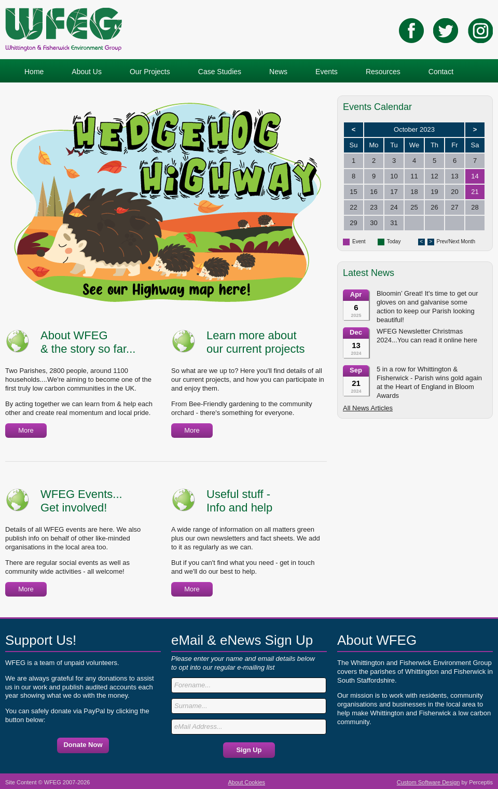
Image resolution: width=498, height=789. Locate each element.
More (26, 430)
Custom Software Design (428, 782)
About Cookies (247, 782)
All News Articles (368, 408)
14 (474, 176)
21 (474, 192)
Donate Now (82, 745)
